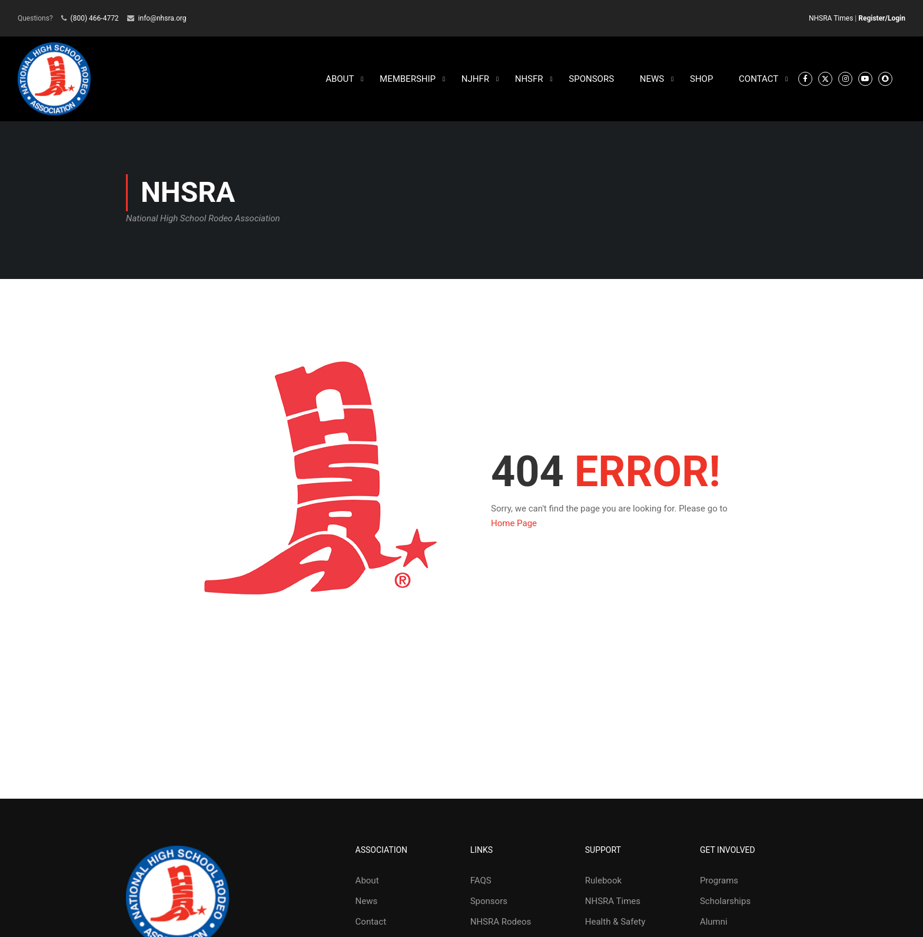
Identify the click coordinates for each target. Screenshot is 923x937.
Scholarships (725, 901)
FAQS (481, 881)
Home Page (514, 524)
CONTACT (758, 79)
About (367, 881)
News (367, 901)
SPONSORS (591, 79)
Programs (719, 881)
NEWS (652, 79)
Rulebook (603, 881)
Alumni (714, 922)
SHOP (701, 79)
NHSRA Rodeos (501, 922)
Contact (371, 922)
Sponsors (488, 901)
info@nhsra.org (162, 18)
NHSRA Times (831, 18)
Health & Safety (615, 922)
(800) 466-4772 (95, 18)
